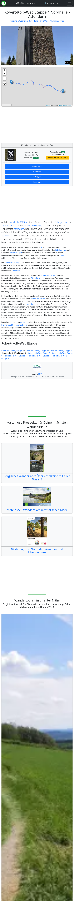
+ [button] (4, 70)
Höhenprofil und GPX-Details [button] (57, 158)
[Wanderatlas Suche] (51, 3)
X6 (42, 247)
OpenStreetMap (63, 105)
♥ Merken (37, 171)
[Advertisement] (37, 124)
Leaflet (48, 105)
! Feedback (37, 182)
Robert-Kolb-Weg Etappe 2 (36, 350)
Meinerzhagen (15, 252)
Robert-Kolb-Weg (33, 225)
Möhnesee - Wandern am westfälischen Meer (37, 510)
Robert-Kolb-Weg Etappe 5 (39, 353)
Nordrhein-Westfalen (19, 21)
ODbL (70, 105)
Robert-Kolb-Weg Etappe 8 (39, 356)
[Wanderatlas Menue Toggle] (69, 3)
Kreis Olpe (44, 21)
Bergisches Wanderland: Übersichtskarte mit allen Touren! (37, 477)
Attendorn (19, 228)
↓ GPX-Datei (37, 166)
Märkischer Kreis (57, 21)
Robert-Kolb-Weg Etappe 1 (12, 350)
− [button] (4, 73)
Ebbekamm (7, 235)
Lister (62, 255)
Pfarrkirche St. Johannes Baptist (14, 325)
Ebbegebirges (62, 222)
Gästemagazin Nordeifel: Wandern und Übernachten (37, 550)
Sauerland (33, 21)
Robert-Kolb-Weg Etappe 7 (15, 356)
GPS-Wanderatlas (25, 3)
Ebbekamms (60, 250)
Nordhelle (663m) (19, 222)
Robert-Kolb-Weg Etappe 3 (60, 350)
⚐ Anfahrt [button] (37, 177)
